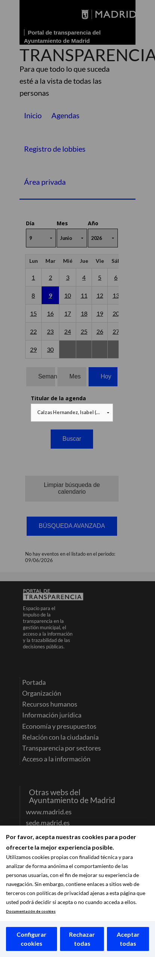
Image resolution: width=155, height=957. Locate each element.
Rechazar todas (82, 939)
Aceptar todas (128, 939)
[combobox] (72, 413)
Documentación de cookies (31, 911)
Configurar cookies (32, 939)
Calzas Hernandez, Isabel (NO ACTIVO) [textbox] (73, 412)
